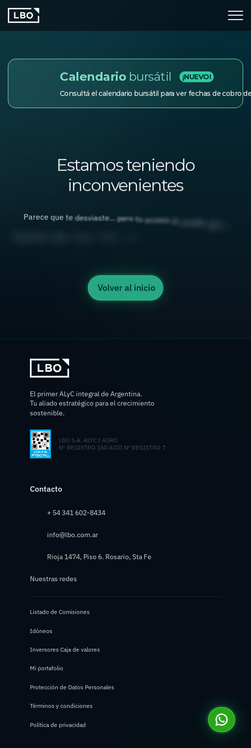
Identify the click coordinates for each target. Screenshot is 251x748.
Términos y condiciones (61, 705)
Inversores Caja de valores (65, 649)
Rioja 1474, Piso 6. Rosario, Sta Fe (99, 556)
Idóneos (41, 631)
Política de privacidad (58, 724)
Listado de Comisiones (60, 611)
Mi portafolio (46, 668)
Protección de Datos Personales (72, 687)
